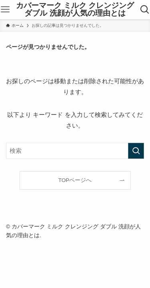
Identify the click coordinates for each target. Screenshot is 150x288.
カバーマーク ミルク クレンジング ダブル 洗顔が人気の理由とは (75, 9)
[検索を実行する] (136, 151)
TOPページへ (75, 180)
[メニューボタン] (5, 9)
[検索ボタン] (144, 9)
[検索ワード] (75, 151)
